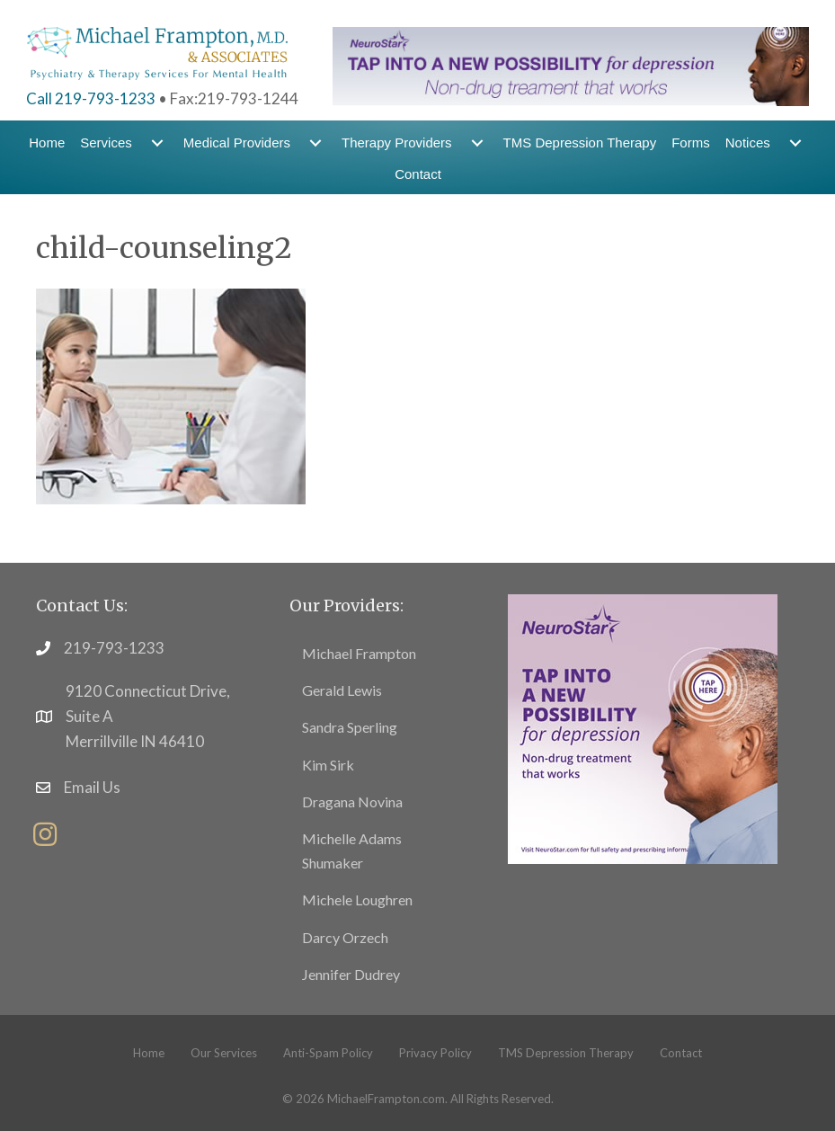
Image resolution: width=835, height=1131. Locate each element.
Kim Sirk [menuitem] (328, 764)
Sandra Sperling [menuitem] (349, 726)
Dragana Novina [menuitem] (352, 801)
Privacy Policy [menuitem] (435, 1053)
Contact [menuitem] (418, 174)
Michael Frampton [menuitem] (359, 653)
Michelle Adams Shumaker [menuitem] (352, 850)
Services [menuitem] (106, 142)
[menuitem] (157, 142)
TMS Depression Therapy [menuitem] (580, 142)
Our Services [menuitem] (224, 1053)
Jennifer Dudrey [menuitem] (351, 974)
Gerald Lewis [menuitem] (342, 690)
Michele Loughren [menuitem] (357, 899)
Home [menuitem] (47, 142)
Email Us (92, 787)
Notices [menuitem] (747, 142)
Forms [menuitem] (690, 142)
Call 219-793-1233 (90, 98)
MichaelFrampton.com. (387, 1098)
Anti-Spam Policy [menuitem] (328, 1053)
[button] (45, 834)
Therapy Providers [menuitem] (397, 142)
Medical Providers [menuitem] (236, 142)
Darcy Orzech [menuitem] (345, 937)
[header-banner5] (571, 64)
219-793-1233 (114, 647)
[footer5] (642, 727)
